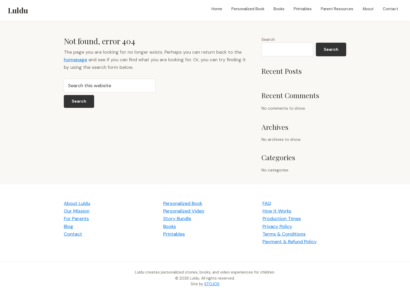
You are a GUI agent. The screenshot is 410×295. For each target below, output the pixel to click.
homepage (75, 60)
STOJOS (211, 284)
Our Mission (76, 211)
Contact (73, 234)
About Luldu (77, 203)
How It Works (277, 211)
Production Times (282, 218)
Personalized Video (183, 211)
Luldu (18, 10)
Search (268, 39)
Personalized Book (182, 203)
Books (169, 226)
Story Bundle (177, 218)
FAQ (267, 203)
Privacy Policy (277, 226)
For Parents (76, 218)
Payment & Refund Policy (290, 241)
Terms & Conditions (284, 234)
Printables (174, 234)
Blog (68, 226)
